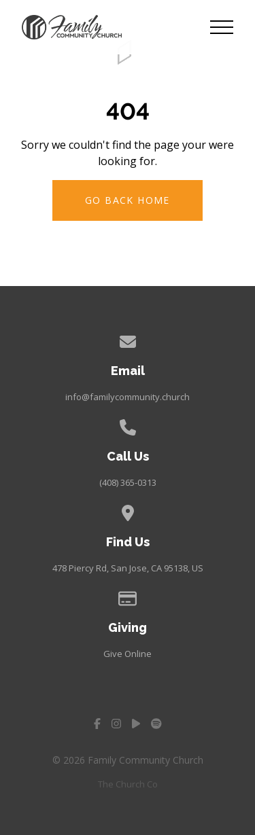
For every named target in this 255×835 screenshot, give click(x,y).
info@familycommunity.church (127, 397)
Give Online (127, 653)
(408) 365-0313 (127, 482)
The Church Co (128, 784)
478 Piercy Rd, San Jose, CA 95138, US (127, 568)
